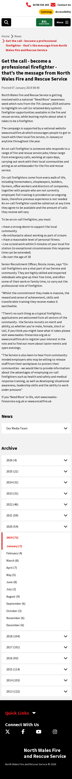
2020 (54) (12, 526)
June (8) (11, 582)
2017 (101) (13, 647)
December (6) (15, 625)
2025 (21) (12, 471)
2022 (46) (12, 504)
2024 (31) (12, 482)
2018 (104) (13, 636)
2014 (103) (13, 680)
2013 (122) (13, 691)
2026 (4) (11, 460)
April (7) (11, 567)
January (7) (14, 546)
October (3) (14, 611)
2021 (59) (12, 515)
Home (6, 36)
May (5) (11, 575)
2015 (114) (13, 669)
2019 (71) (12, 537)
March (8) (12, 560)
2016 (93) (12, 658)
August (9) (13, 596)
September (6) (15, 603)
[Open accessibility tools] (63, 12)
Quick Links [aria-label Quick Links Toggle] (17, 713)
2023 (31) (12, 493)
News (18, 36)
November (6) (15, 618)
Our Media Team (16, 428)
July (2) (11, 589)
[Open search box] (6, 22)
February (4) (14, 553)
